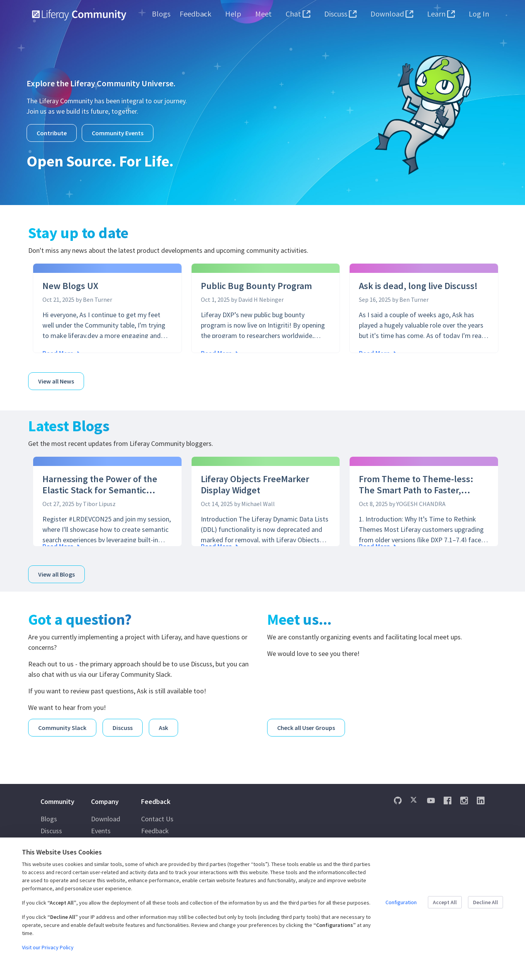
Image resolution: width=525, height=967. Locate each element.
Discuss (123, 721)
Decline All (485, 902)
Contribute (52, 133)
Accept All (445, 902)
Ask (163, 721)
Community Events (117, 133)
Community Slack (62, 721)
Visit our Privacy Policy (48, 947)
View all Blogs (56, 570)
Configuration (401, 902)
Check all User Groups (306, 721)
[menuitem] (161, 14)
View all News (56, 379)
